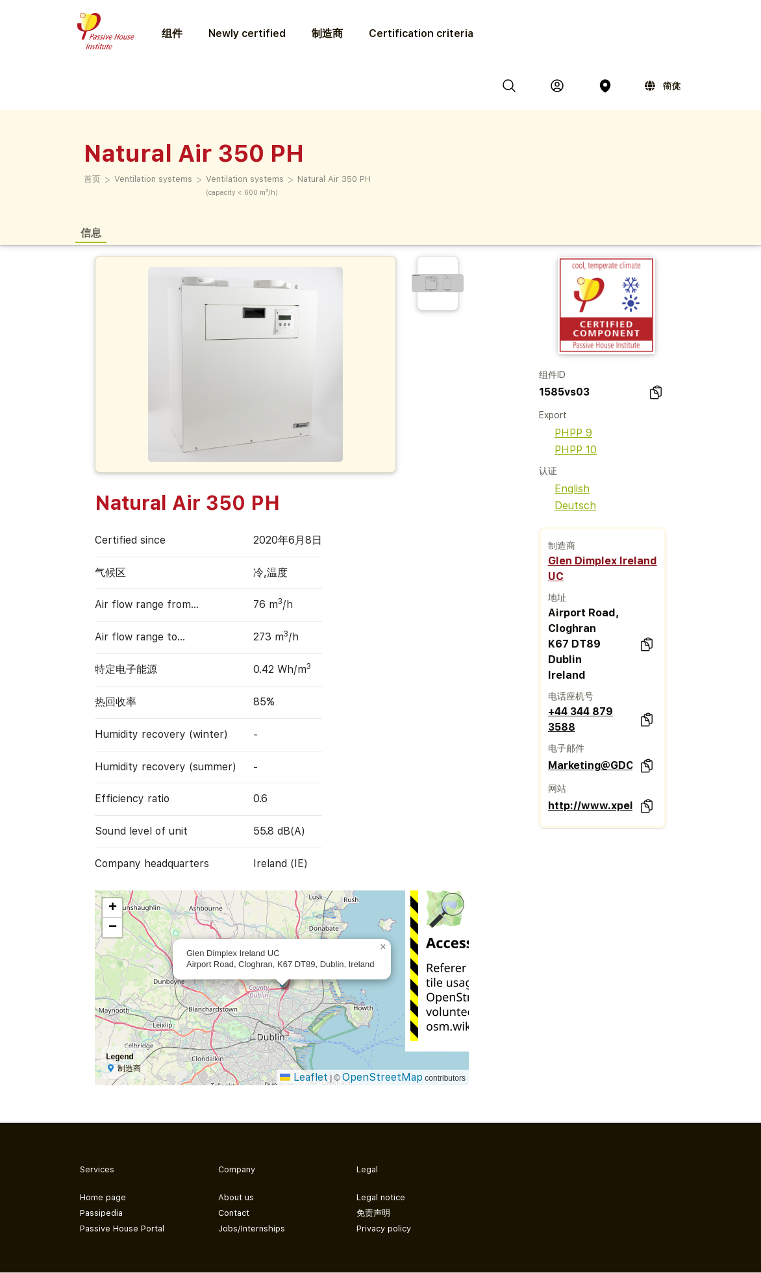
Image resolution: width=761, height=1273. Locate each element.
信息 (91, 232)
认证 (548, 471)
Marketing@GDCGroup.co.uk (590, 765)
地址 (557, 597)
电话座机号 (570, 696)
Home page (103, 1197)
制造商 (327, 33)
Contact (233, 1213)
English (564, 489)
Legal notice (380, 1197)
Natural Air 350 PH (334, 179)
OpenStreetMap (382, 1077)
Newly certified (247, 33)
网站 (557, 788)
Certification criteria (421, 33)
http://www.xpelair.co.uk (590, 806)
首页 (92, 179)
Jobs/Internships (251, 1228)
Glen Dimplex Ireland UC (602, 569)
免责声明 (373, 1213)
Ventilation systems (153, 179)
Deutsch (567, 505)
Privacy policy (383, 1228)
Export (553, 415)
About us (236, 1197)
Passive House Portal (122, 1228)
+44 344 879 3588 (580, 719)
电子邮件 (566, 748)
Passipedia (101, 1213)
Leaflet (304, 1077)
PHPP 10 (568, 450)
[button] (383, 947)
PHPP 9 (565, 433)
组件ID (552, 375)
